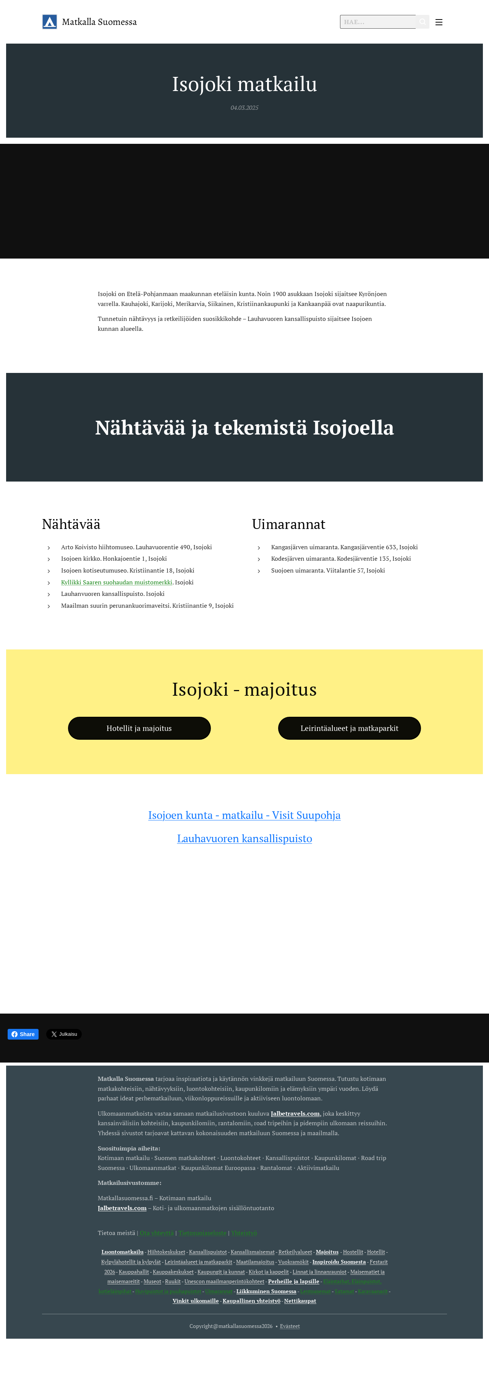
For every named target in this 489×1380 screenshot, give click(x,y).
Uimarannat (219, 1290)
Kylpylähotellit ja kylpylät (131, 1261)
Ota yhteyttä (156, 1232)
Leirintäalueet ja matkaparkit (198, 1261)
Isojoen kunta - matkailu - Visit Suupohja (244, 815)
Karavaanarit (373, 1290)
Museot (152, 1281)
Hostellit (353, 1251)
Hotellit (376, 1251)
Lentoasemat (315, 1290)
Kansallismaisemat (253, 1251)
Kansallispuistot (208, 1251)
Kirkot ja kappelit (269, 1271)
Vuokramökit (293, 1261)
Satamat (344, 1290)
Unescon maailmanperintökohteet (224, 1281)
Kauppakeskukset (173, 1271)
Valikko (439, 22)
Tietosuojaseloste (202, 1232)
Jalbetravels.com (122, 1207)
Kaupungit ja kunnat (221, 1271)
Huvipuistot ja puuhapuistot (168, 1290)
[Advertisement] (244, 201)
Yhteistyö (244, 1232)
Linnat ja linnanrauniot (320, 1271)
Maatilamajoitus (255, 1261)
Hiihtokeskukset (166, 1251)
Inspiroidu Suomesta (339, 1261)
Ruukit (173, 1281)
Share (23, 1034)
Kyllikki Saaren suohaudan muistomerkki (116, 582)
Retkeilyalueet (295, 1251)
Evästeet (290, 1326)
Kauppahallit (134, 1271)
